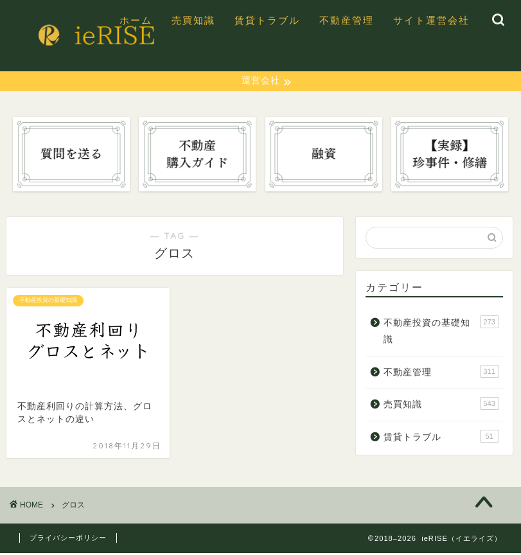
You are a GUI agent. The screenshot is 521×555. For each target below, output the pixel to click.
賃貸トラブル (267, 20)
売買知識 (193, 20)
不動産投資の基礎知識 (441, 331)
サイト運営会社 (431, 20)
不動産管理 (346, 20)
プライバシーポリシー (68, 539)
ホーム (135, 20)
